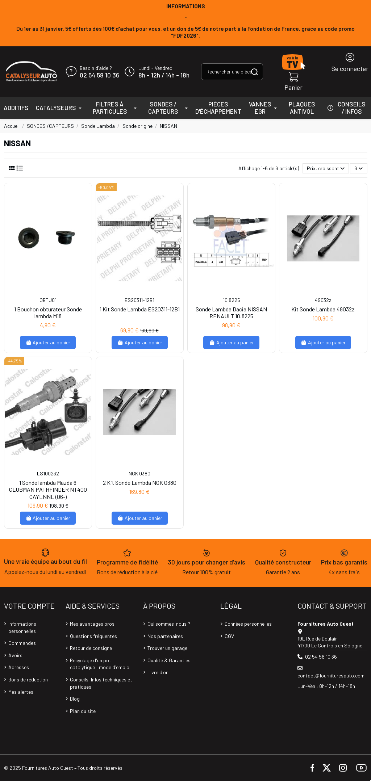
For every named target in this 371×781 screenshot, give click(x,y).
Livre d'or (157, 672)
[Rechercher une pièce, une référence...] (254, 71)
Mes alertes (20, 692)
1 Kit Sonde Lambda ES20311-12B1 (140, 309)
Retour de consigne (91, 648)
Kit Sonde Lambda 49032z (323, 309)
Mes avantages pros (92, 624)
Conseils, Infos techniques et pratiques (101, 683)
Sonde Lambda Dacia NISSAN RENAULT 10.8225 (231, 312)
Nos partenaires (165, 636)
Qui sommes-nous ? (168, 624)
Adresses (18, 667)
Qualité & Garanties (169, 660)
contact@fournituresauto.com (330, 675)
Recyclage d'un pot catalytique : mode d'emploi (100, 664)
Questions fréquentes (93, 636)
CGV (229, 636)
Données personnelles (248, 624)
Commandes (22, 643)
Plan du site (83, 711)
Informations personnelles (22, 627)
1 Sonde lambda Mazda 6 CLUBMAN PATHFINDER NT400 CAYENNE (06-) (48, 489)
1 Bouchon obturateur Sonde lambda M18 (48, 312)
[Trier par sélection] (326, 168)
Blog (75, 699)
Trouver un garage (167, 648)
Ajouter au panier (48, 342)
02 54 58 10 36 (99, 75)
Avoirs (15, 655)
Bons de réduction (28, 679)
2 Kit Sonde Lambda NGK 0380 (139, 482)
